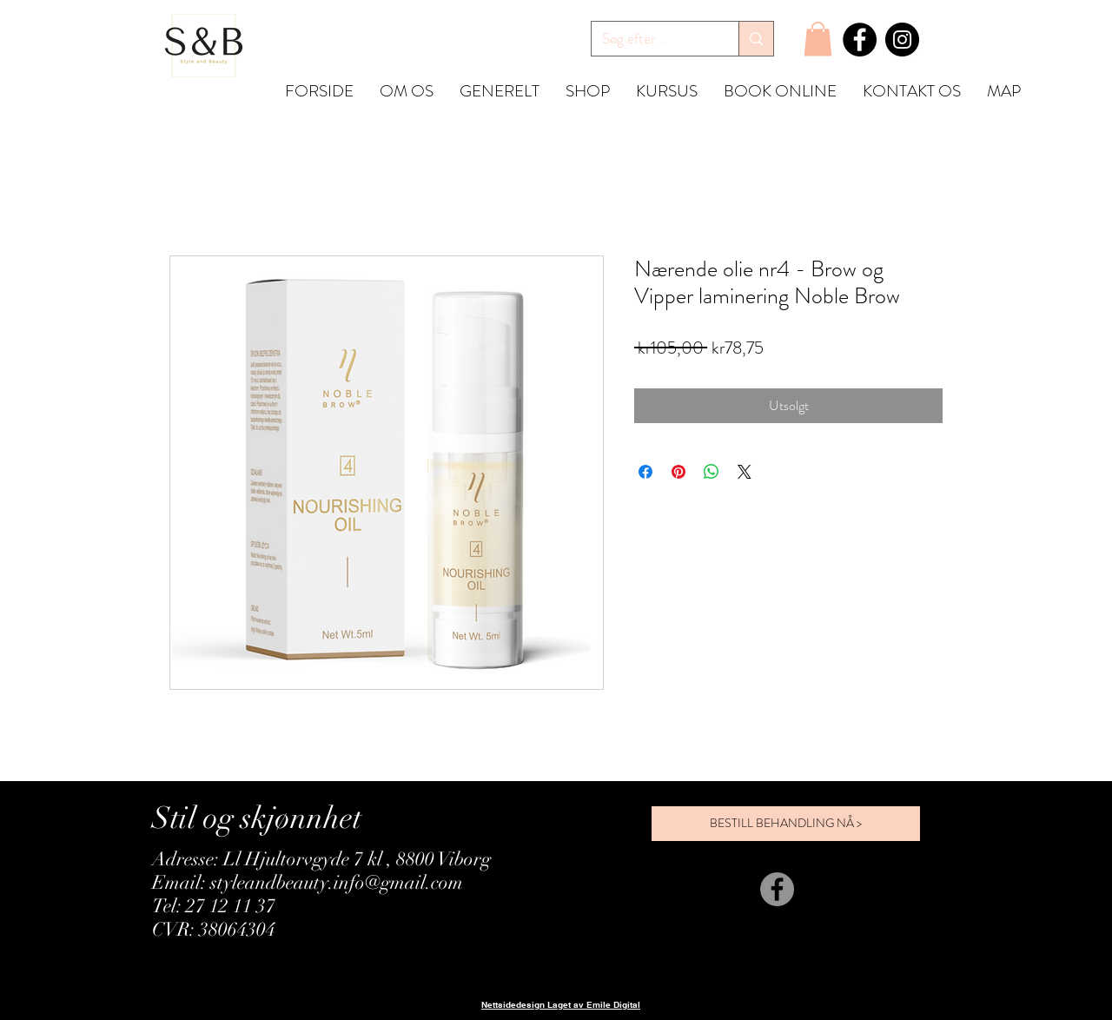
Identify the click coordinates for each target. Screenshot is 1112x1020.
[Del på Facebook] (645, 471)
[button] (818, 39)
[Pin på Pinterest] (678, 471)
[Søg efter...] (652, 39)
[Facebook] (860, 39)
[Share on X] (744, 471)
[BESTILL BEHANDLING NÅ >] (786, 823)
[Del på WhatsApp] (711, 471)
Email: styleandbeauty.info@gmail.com (307, 882)
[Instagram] (902, 39)
